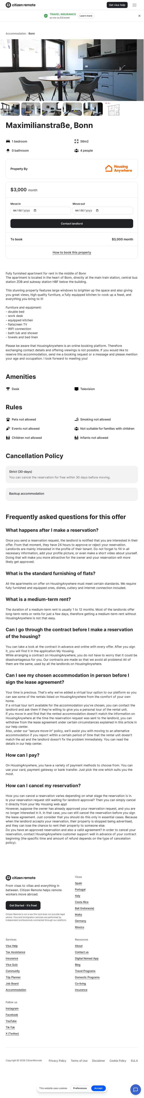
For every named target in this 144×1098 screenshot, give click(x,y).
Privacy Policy (57, 1060)
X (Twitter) (12, 1033)
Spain (78, 883)
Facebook (12, 1014)
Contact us (82, 952)
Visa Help (12, 945)
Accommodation (16, 33)
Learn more (86, 15)
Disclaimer (98, 1060)
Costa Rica (81, 902)
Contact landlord (72, 223)
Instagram (12, 1008)
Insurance (12, 958)
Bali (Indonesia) (84, 908)
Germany (80, 920)
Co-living (80, 983)
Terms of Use (79, 1060)
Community (13, 970)
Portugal (80, 889)
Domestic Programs (87, 977)
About (79, 945)
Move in (40, 208)
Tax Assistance (15, 952)
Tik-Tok (10, 1027)
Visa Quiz (12, 964)
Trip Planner (13, 977)
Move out (103, 208)
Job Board (12, 983)
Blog (77, 964)
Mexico (79, 927)
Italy (77, 895)
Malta (78, 914)
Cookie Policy (118, 1060)
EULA (134, 1060)
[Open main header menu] (134, 5)
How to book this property (72, 252)
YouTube (11, 1021)
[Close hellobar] (139, 16)
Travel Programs (85, 970)
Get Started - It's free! (23, 905)
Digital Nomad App (87, 958)
